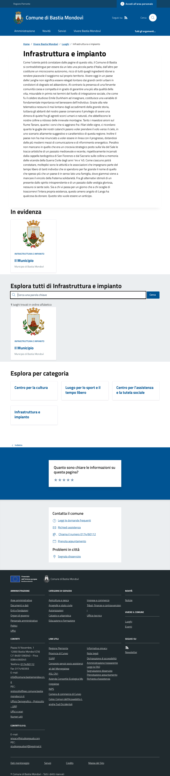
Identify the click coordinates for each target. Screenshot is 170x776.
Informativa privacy (97, 648)
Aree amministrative (21, 600)
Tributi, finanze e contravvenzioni (104, 607)
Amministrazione (24, 31)
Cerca (153, 295)
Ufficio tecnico (94, 615)
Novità (46, 31)
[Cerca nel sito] (151, 17)
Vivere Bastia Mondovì (87, 31)
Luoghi (65, 44)
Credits (69, 763)
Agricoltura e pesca (59, 600)
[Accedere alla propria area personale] (137, 4)
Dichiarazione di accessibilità (102, 658)
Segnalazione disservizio (99, 671)
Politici (14, 626)
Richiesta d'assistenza (98, 679)
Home (26, 44)
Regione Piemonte (21, 3)
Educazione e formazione (62, 620)
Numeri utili (17, 716)
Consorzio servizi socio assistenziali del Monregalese (66, 666)
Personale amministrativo (24, 620)
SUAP (52, 658)
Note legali (92, 653)
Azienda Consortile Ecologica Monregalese (66, 681)
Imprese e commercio (98, 600)
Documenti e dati (19, 605)
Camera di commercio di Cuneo (65, 694)
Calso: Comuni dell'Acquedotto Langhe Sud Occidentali (65, 701)
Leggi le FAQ (93, 667)
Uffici (13, 631)
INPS (51, 689)
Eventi (128, 627)
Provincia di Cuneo (58, 653)
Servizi (62, 31)
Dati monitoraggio (20, 763)
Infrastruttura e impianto (29, 253)
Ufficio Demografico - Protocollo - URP (27, 703)
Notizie (128, 600)
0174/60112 (27, 664)
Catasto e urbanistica (60, 615)
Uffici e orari (17, 711)
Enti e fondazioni (19, 610)
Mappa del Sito (96, 763)
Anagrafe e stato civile (60, 605)
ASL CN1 (53, 674)
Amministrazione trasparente (102, 663)
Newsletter (131, 652)
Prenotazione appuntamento (102, 675)
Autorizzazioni (56, 610)
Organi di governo (20, 615)
